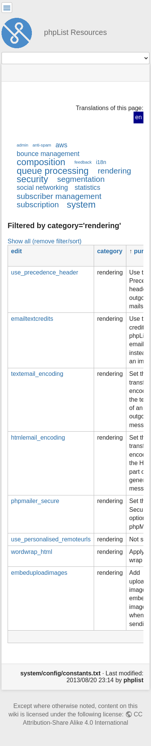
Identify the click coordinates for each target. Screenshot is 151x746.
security (32, 179)
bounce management (48, 154)
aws (61, 145)
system (81, 204)
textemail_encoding (37, 374)
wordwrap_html (31, 552)
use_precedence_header (44, 272)
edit (16, 251)
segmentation (81, 179)
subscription (38, 204)
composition (41, 162)
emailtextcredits (32, 318)
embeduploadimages (39, 572)
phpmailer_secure (35, 501)
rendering (114, 170)
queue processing (53, 171)
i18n (101, 162)
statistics (88, 187)
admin (22, 145)
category (110, 251)
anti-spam (42, 145)
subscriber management (59, 196)
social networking (42, 187)
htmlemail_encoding (38, 437)
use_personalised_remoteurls (51, 539)
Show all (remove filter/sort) (45, 241)
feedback (82, 162)
